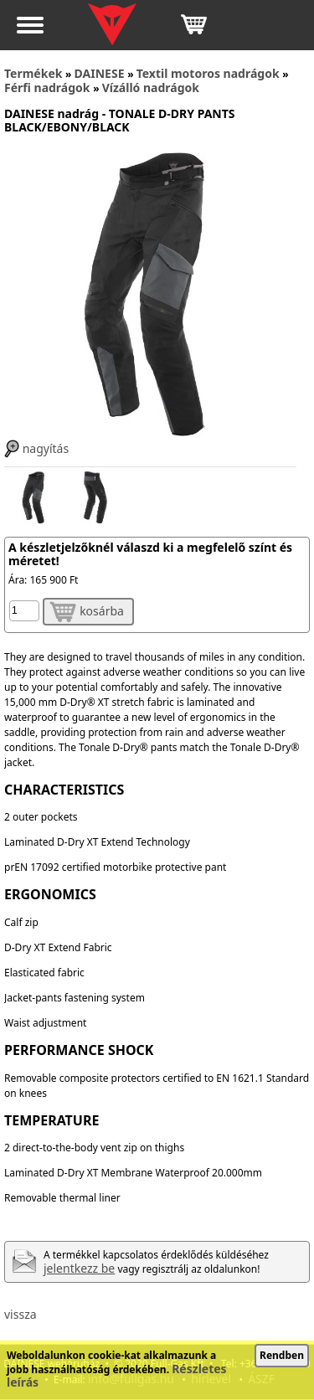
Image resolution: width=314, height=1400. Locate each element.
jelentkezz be (79, 1268)
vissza (20, 1314)
